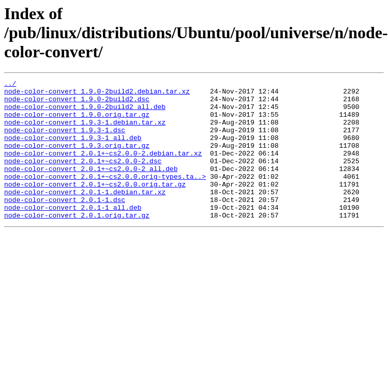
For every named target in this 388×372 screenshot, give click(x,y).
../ (10, 84)
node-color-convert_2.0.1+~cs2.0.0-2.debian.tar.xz (103, 168)
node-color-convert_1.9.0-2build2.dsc (77, 103)
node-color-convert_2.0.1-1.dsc (64, 224)
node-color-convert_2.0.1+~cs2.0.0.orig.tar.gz (95, 205)
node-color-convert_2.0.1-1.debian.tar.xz (85, 215)
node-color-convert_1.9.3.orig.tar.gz (77, 159)
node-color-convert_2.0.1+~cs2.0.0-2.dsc (82, 177)
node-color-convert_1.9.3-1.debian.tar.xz (85, 131)
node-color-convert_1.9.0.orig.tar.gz (77, 122)
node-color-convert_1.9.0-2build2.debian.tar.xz (97, 94)
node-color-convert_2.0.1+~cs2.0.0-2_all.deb (90, 187)
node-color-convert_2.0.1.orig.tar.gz (77, 242)
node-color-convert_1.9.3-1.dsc (64, 140)
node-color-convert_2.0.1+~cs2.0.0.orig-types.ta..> (105, 196)
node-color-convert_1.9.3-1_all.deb (72, 149)
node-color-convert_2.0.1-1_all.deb (72, 233)
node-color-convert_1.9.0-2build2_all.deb (85, 112)
